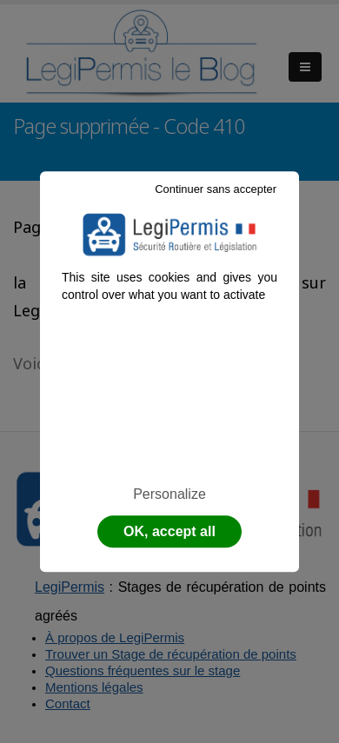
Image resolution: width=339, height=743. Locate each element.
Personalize (169, 494)
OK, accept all (169, 531)
